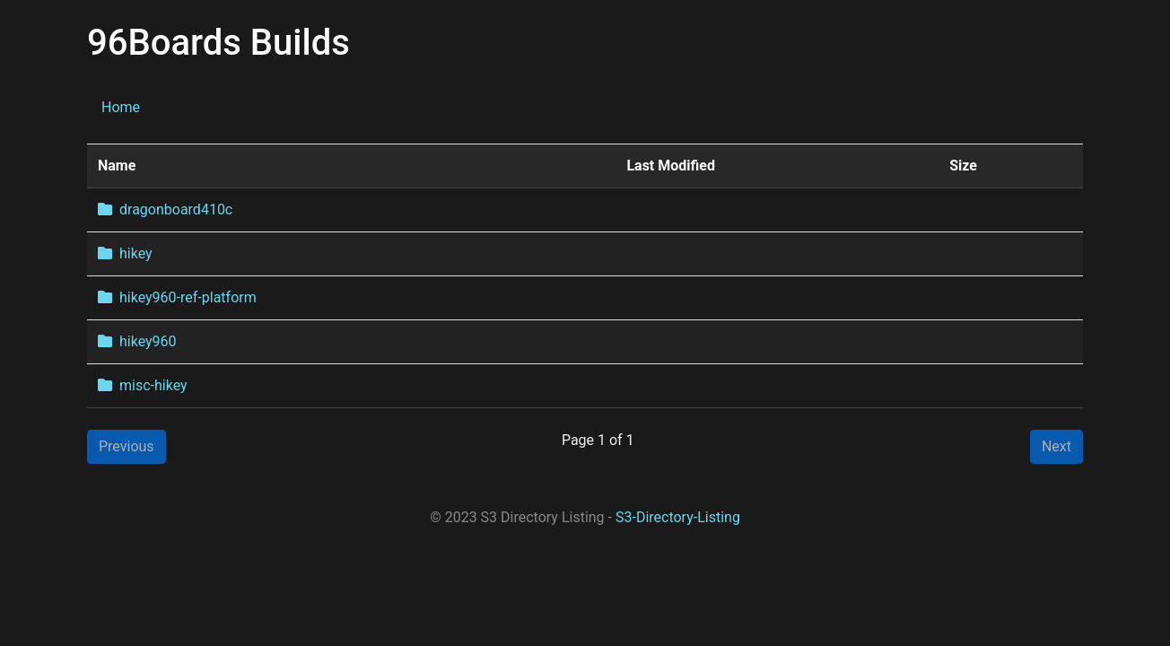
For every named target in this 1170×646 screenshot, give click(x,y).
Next (1056, 446)
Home (120, 107)
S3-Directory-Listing (678, 517)
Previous (126, 446)
